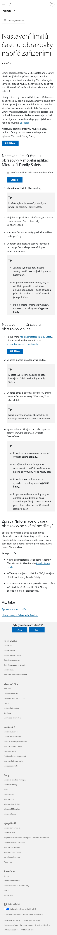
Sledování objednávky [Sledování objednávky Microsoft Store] (11, 708)
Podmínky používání (11, 925)
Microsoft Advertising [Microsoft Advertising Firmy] (11, 804)
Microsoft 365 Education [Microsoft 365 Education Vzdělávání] (13, 746)
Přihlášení (10, 143)
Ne (36, 629)
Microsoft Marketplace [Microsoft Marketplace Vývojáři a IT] (12, 847)
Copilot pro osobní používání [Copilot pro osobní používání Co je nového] (14, 665)
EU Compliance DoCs (11, 930)
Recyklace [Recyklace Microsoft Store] (7, 713)
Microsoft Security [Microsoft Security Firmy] (10, 784)
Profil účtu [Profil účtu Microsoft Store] (7, 688)
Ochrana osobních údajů (31, 920)
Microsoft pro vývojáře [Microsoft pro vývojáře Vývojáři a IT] (12, 828)
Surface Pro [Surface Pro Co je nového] (8, 645)
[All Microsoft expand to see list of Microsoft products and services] (3, 4)
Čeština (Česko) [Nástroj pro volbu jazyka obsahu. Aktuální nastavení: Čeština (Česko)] (14, 904)
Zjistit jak (24, 122)
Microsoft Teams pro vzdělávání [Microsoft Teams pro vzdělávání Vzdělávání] (15, 741)
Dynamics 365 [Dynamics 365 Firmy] (9, 794)
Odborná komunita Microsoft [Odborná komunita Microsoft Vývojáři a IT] (14, 842)
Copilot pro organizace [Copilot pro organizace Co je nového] (12, 660)
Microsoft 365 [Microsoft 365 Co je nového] (9, 670)
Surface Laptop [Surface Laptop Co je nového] (9, 650)
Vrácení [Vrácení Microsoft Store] (6, 703)
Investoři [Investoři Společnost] (7, 890)
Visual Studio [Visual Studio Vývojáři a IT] (8, 862)
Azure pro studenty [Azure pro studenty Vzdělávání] (11, 766)
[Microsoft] (28, 2)
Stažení (14, 179)
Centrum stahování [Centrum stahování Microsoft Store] (11, 693)
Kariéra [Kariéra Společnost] (6, 876)
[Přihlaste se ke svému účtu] (52, 4)
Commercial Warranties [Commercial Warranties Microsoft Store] (12, 718)
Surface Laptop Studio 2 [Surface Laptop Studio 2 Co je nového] (12, 655)
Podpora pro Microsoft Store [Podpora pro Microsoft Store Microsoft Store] (14, 698)
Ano (19, 629)
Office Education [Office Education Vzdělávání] (10, 751)
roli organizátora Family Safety (36, 336)
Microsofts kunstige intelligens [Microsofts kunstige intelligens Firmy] (15, 780)
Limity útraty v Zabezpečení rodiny (20, 615)
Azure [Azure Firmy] (6, 789)
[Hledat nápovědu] (10, 4)
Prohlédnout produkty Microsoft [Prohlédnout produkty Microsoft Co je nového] (15, 674)
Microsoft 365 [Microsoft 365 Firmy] (9, 799)
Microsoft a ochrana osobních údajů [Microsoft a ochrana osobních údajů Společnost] (17, 885)
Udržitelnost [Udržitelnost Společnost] (8, 895)
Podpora (7, 10)
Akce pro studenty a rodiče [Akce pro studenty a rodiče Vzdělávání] (13, 761)
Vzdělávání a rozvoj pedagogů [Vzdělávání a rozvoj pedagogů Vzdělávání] (15, 756)
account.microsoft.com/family (22, 344)
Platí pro (8, 63)
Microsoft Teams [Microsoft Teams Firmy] (10, 814)
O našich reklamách (42, 925)
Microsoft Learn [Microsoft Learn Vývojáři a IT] (9, 833)
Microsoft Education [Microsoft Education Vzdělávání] (11, 732)
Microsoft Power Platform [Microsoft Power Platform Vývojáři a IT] (13, 852)
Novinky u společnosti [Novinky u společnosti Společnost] (12, 881)
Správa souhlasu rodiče (14, 609)
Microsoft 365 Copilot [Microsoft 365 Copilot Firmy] (12, 809)
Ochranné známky (26, 925)
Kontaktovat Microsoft (12, 920)
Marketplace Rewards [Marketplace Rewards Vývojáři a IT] (12, 857)
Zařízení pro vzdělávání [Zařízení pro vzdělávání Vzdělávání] (12, 736)
